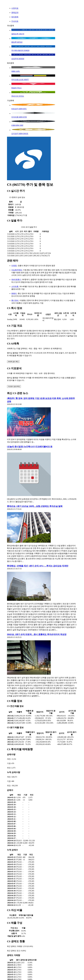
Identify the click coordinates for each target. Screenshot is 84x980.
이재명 (14, 266)
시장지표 (14, 8)
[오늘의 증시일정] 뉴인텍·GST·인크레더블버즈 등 (29, 446)
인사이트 (14, 21)
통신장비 (15, 300)
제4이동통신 (16, 279)
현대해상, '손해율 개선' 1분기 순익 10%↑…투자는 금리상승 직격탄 (37, 566)
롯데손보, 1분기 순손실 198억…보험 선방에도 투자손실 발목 (34, 506)
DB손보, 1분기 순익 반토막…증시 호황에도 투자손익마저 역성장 (36, 634)
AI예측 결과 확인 (13, 361)
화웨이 (14, 293)
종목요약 (14, 12)
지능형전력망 (16, 270)
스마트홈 (15, 286)
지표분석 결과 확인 (14, 386)
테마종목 (14, 17)
